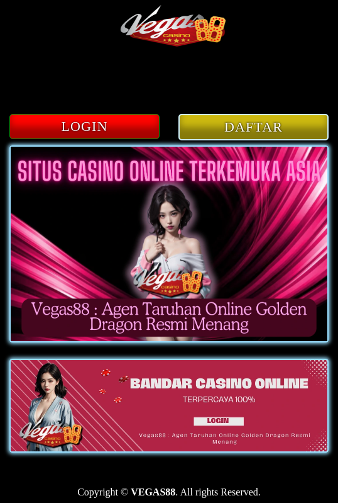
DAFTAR (253, 127)
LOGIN (85, 126)
